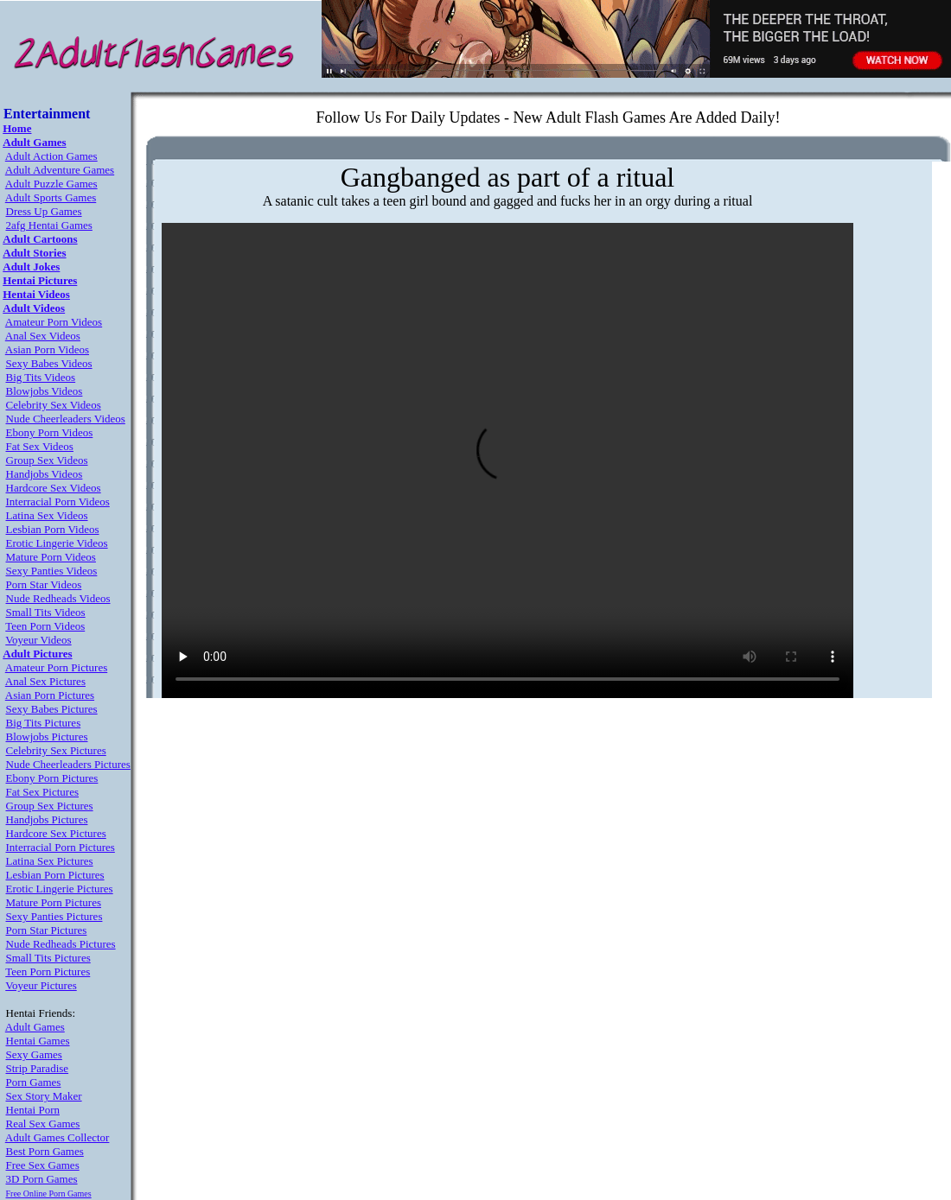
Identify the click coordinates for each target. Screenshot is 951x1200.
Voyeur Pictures (40, 985)
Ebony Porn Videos (49, 432)
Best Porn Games (45, 1151)
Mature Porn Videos (51, 556)
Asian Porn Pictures (49, 695)
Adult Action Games (51, 155)
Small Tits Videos (46, 612)
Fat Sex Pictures (43, 791)
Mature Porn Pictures (53, 902)
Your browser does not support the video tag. (507, 460)
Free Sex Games (43, 1165)
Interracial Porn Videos (58, 501)
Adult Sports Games (50, 197)
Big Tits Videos (41, 377)
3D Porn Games (42, 1178)
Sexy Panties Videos (52, 570)
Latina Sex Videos (47, 515)
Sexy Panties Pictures (54, 916)
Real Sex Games (43, 1123)
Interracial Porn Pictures (60, 847)
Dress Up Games (44, 211)
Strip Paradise (37, 1068)
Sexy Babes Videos (49, 363)
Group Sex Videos (47, 460)
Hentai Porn (33, 1109)
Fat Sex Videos (39, 446)
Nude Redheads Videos (58, 598)
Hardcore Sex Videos (53, 487)
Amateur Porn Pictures (56, 667)
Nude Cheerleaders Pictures (68, 764)
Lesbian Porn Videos (52, 529)
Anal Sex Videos (42, 335)
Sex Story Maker (44, 1095)
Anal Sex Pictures (45, 681)
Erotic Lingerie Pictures (59, 888)
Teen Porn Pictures (47, 971)
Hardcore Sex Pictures (56, 833)
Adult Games (35, 1026)
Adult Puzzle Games (51, 183)
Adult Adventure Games (59, 169)
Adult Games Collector (57, 1137)
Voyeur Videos (38, 639)
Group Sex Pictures (49, 805)
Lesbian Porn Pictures (55, 874)
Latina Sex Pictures (49, 860)
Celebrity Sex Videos (53, 404)
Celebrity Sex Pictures (56, 750)
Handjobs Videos (44, 473)
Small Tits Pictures (48, 957)
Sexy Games (34, 1054)
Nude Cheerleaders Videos (65, 418)
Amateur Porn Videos (53, 321)
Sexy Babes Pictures (52, 708)
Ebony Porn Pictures (52, 777)
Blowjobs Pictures (47, 736)
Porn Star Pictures (46, 930)
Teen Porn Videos (45, 625)
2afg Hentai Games (49, 225)
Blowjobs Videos (44, 390)
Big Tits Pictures (43, 722)
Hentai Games (38, 1040)
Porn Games (33, 1082)
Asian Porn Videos (47, 349)
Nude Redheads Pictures (61, 943)
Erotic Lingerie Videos (57, 543)
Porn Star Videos (44, 584)
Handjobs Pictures (47, 819)
